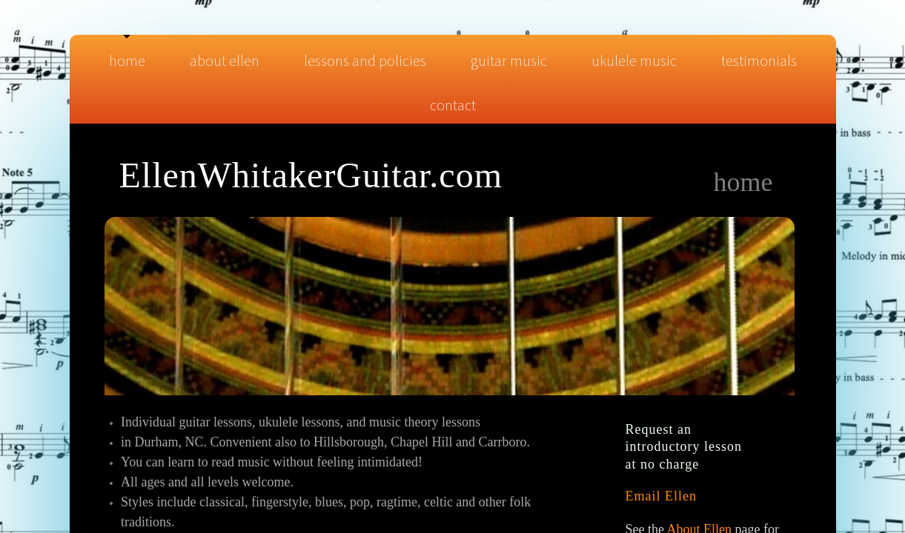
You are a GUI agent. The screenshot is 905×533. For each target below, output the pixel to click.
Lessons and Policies (365, 60)
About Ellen (224, 60)
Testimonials (759, 60)
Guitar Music (509, 60)
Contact (453, 104)
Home (127, 60)
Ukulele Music (634, 60)
